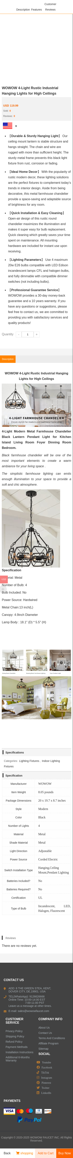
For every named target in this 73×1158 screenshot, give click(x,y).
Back (6, 1153)
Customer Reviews (50, 7)
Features (36, 9)
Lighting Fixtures (29, 760)
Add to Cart (46, 1153)
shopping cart (24, 1155)
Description (23, 9)
